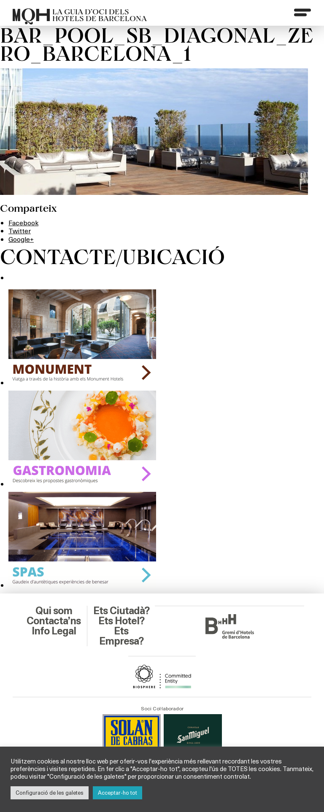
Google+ (21, 239)
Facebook (23, 222)
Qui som (53, 610)
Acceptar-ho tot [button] (117, 792)
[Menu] (302, 12)
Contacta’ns (54, 621)
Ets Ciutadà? (121, 610)
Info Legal (54, 631)
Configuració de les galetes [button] (50, 792)
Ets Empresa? (121, 636)
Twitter (19, 230)
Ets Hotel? (121, 621)
